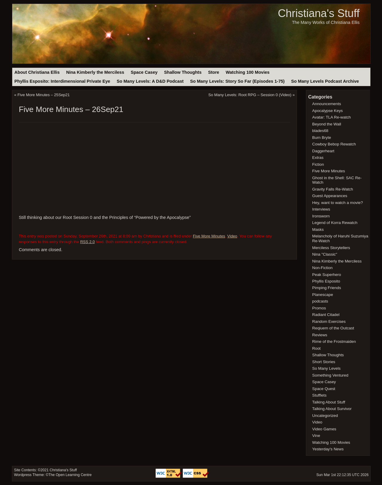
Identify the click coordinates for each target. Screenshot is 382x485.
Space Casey (144, 72)
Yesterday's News (328, 449)
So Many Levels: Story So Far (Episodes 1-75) (237, 81)
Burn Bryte (321, 137)
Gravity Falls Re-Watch (332, 189)
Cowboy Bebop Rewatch (334, 144)
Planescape (322, 294)
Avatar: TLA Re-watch (331, 117)
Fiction (318, 164)
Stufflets (319, 395)
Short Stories (323, 362)
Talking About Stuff (328, 402)
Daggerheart (323, 151)
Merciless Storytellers (331, 247)
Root (316, 348)
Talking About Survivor (332, 408)
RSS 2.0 (87, 242)
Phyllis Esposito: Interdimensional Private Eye (62, 81)
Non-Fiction (322, 267)
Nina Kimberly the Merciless (95, 72)
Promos (319, 308)
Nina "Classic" (324, 254)
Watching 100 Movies (247, 72)
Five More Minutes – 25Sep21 (44, 95)
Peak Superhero (326, 274)
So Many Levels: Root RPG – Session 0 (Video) (249, 95)
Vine (316, 435)
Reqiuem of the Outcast (333, 328)
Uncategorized (325, 415)
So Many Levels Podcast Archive (325, 81)
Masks (318, 229)
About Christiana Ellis (36, 72)
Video (232, 236)
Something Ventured (330, 375)
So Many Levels (326, 368)
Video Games (324, 429)
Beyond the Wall (326, 124)
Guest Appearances (329, 196)
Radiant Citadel (325, 314)
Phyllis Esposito (326, 281)
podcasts (320, 301)
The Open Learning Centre (70, 475)
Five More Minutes (209, 236)
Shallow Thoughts (183, 72)
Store (213, 72)
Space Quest (323, 388)
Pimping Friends (326, 288)
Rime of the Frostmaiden (334, 341)
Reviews (319, 335)
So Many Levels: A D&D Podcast (150, 81)
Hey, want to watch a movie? (337, 202)
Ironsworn (321, 216)
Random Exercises (329, 321)
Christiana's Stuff (319, 13)
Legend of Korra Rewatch (335, 222)
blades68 (320, 130)
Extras (318, 157)
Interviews (321, 209)
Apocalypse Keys (327, 110)
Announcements (326, 104)
